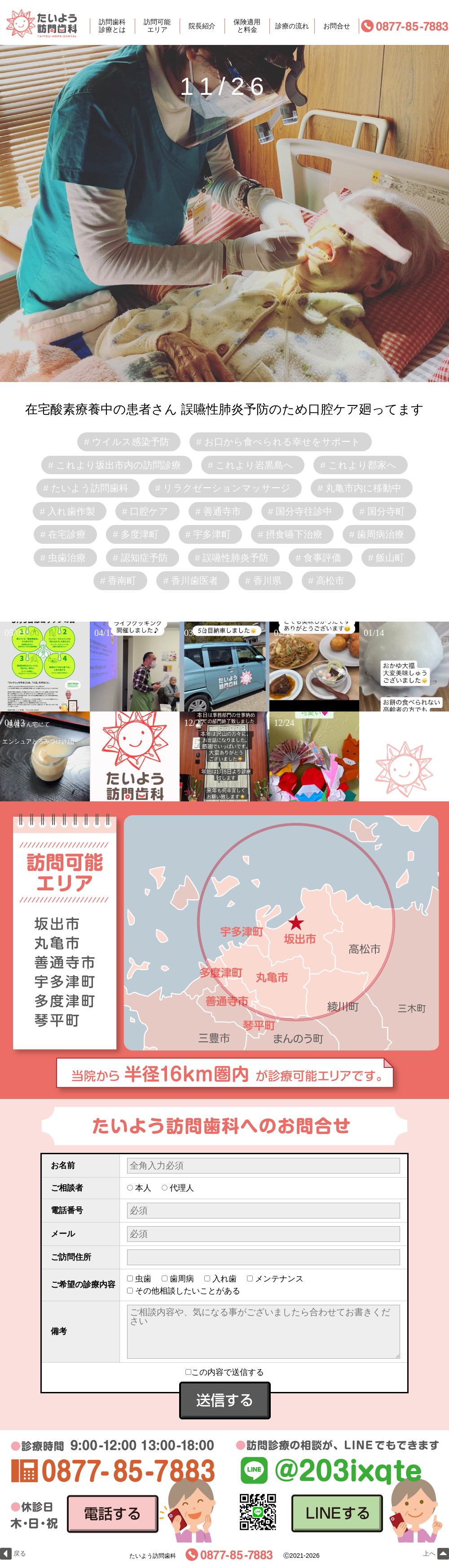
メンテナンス (279, 1278)
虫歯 (143, 1278)
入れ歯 (224, 1278)
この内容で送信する (224, 1372)
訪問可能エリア (157, 26)
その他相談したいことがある (187, 1290)
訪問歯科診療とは (112, 26)
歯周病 (182, 1278)
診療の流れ (292, 26)
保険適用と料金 (246, 26)
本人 (143, 1187)
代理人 (182, 1187)
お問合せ (336, 26)
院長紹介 (202, 26)
